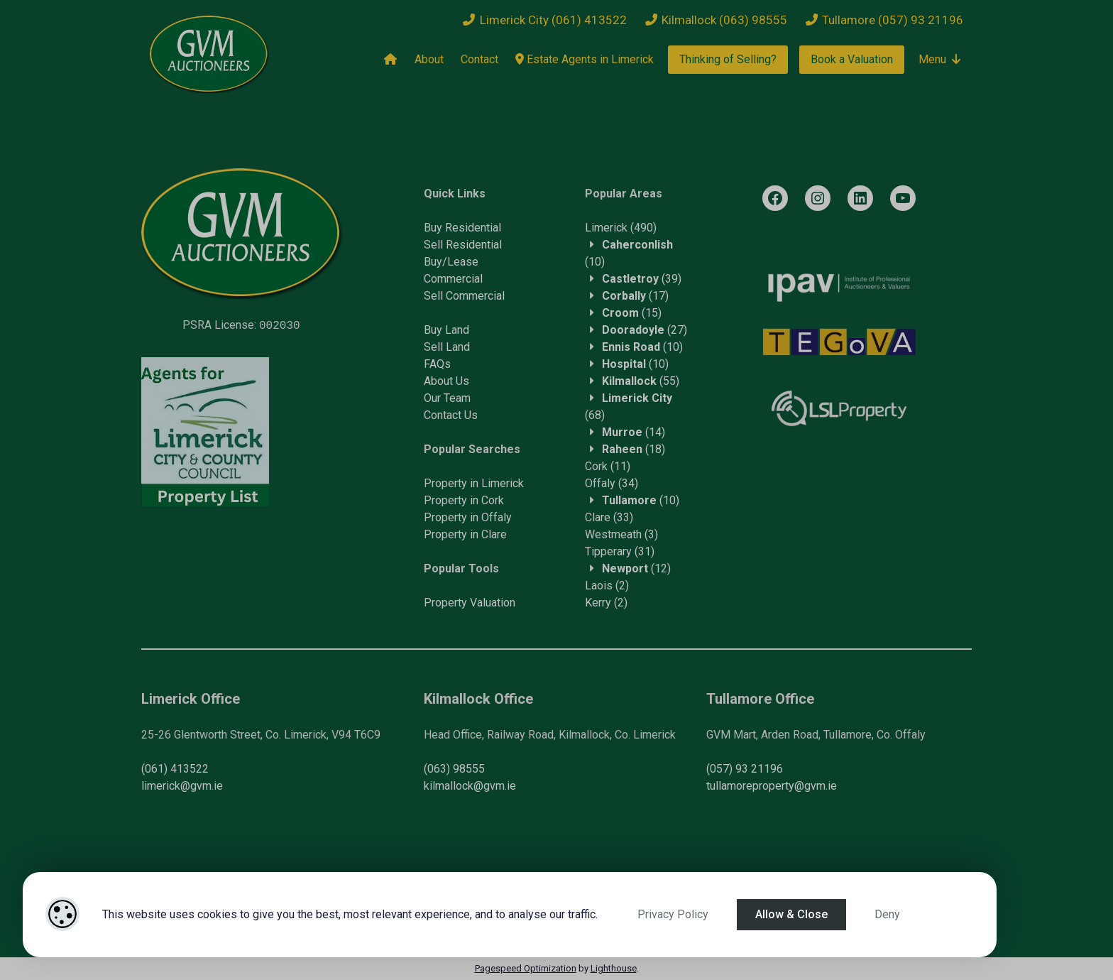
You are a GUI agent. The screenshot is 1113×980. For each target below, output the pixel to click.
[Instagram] (817, 198)
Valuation (492, 602)
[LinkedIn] (860, 198)
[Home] (390, 59)
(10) (642, 347)
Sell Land (447, 347)
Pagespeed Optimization (525, 968)
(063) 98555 (454, 768)
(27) (644, 330)
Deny (887, 914)
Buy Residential (462, 227)
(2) (607, 585)
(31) (619, 551)
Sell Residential (463, 244)
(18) (633, 449)
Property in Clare (465, 534)
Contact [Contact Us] (479, 59)
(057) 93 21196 (744, 768)
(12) (636, 568)
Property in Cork (464, 500)
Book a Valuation (852, 59)
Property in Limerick (474, 483)
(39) (641, 278)
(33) (609, 517)
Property (447, 602)
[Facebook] (775, 198)
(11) (607, 466)
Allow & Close (791, 914)
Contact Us (451, 415)
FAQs (437, 364)
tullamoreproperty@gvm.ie (771, 786)
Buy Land (446, 330)
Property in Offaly (468, 517)
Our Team (447, 398)
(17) (635, 296)
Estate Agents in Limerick (584, 59)
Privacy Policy (672, 914)
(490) (621, 227)
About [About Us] (429, 59)
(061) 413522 (175, 768)
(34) (611, 483)
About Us (446, 381)
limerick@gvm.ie (182, 786)
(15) (632, 313)
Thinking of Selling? (728, 59)
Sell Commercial (464, 296)
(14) (633, 432)
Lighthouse (614, 968)
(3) (621, 534)
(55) (640, 381)
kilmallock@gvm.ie (470, 786)
